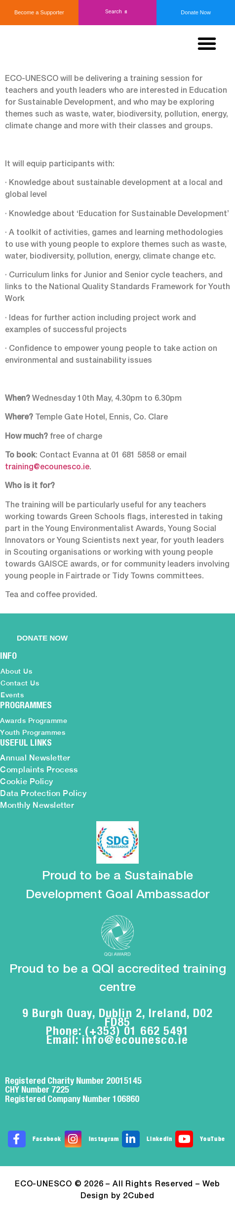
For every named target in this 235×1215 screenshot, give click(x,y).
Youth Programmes (32, 732)
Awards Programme (33, 720)
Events (12, 695)
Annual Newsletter (35, 757)
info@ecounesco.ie (135, 1039)
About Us (16, 671)
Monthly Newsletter (37, 805)
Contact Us (19, 683)
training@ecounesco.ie (47, 467)
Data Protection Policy (43, 793)
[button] (117, 12)
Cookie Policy (26, 781)
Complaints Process (39, 769)
